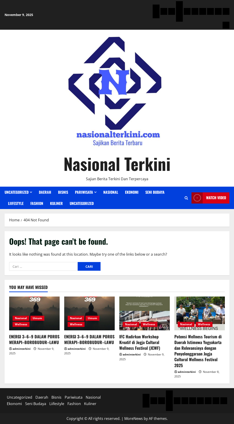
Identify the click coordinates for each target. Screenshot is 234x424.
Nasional (110, 192)
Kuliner (56, 203)
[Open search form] (186, 197)
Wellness (21, 324)
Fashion (36, 203)
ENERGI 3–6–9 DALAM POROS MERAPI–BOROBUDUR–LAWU (34, 339)
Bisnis (63, 192)
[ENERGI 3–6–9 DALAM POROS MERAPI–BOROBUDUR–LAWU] (34, 313)
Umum (37, 318)
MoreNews (133, 418)
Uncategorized (17, 192)
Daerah (45, 192)
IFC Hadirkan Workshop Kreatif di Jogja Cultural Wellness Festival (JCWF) (139, 342)
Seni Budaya (155, 192)
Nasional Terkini (117, 163)
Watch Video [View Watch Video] (208, 198)
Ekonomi (131, 192)
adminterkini (22, 349)
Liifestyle (16, 203)
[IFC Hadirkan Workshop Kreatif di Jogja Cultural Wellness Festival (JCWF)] (144, 313)
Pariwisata (84, 192)
